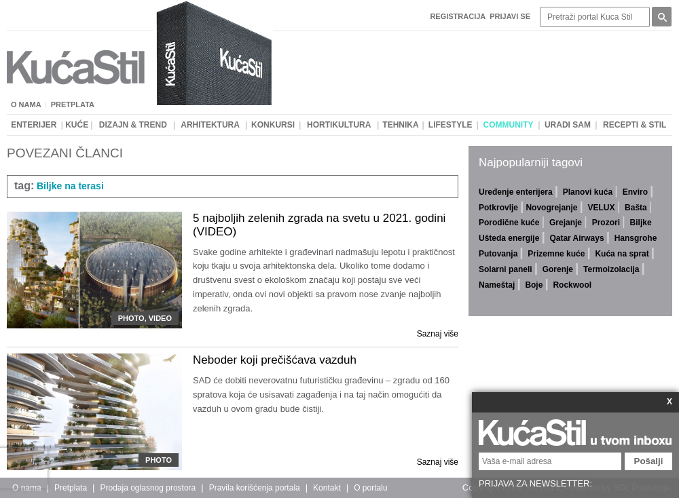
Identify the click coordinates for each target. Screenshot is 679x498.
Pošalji (648, 461)
